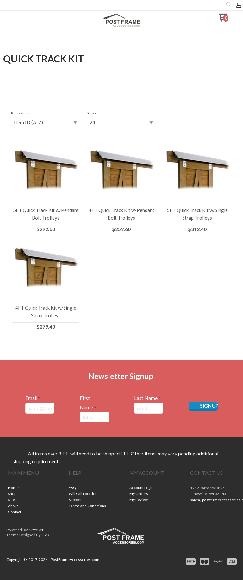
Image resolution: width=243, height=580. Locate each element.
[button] (228, 4)
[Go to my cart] (223, 20)
